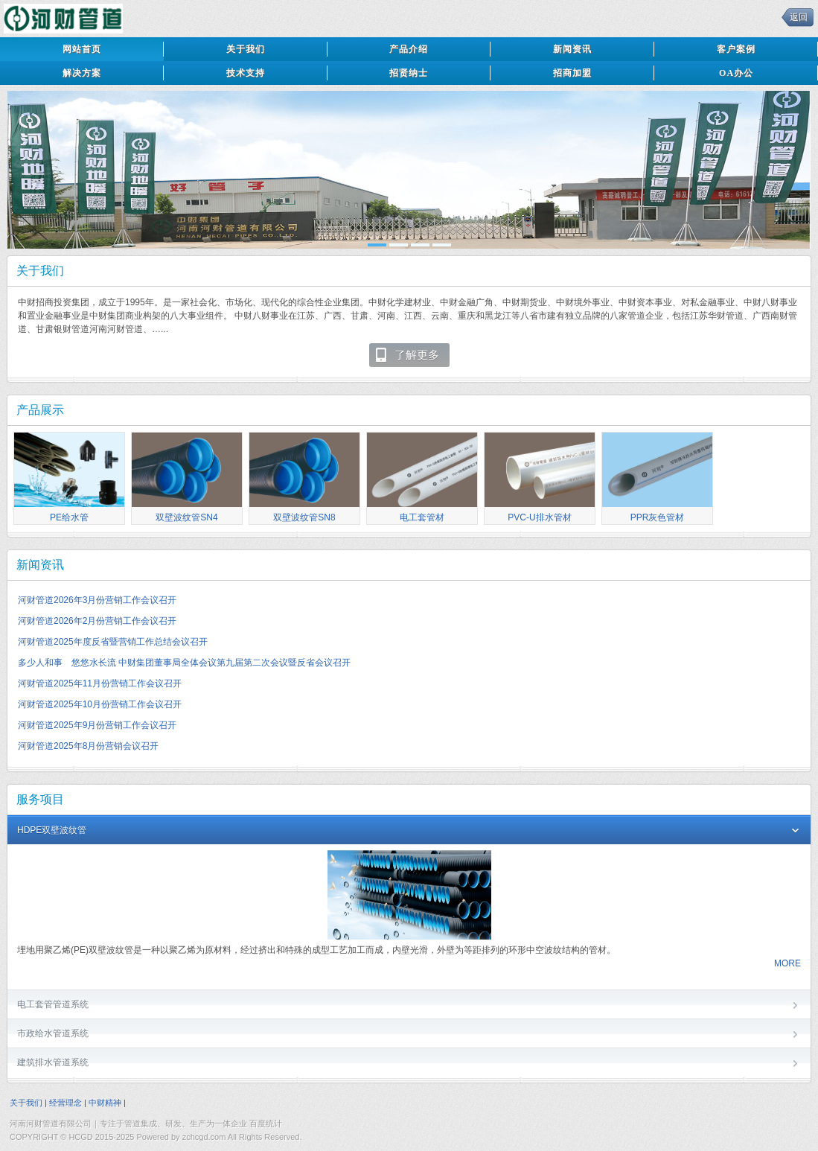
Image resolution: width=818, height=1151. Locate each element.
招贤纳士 (408, 73)
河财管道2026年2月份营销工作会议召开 (97, 621)
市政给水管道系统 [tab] (409, 1034)
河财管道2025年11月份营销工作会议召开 (100, 683)
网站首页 (82, 49)
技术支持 (245, 73)
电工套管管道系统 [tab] (409, 1005)
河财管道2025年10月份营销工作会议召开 (100, 704)
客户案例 (736, 49)
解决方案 (82, 73)
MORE (787, 963)
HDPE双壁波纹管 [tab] (409, 831)
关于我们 (245, 49)
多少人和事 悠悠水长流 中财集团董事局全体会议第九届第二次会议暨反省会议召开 (184, 662)
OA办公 (736, 73)
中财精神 (105, 1102)
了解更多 (406, 355)
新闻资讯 (572, 49)
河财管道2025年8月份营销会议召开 (88, 746)
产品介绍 (408, 49)
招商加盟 (572, 73)
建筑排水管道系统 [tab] (409, 1063)
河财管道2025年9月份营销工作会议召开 (97, 725)
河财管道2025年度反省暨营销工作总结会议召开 (113, 642)
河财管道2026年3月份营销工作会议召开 (97, 600)
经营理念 (65, 1102)
